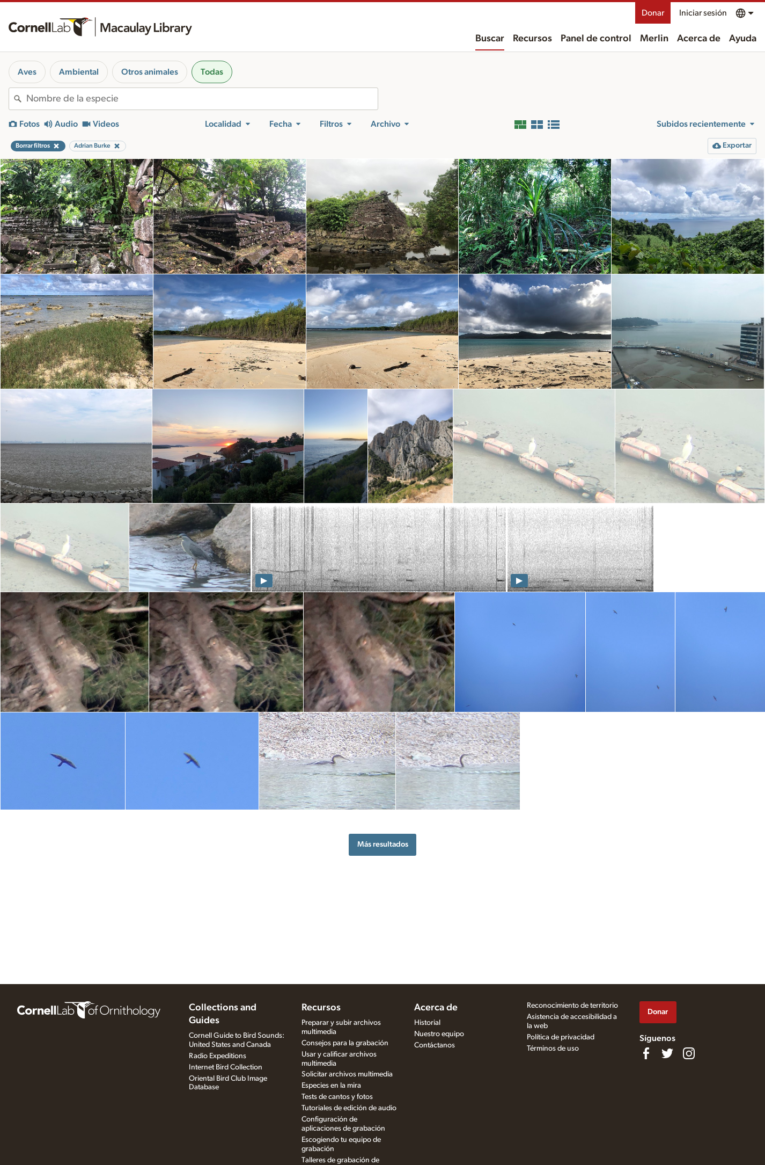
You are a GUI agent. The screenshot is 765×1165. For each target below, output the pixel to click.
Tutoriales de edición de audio (348, 1108)
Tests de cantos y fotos (337, 1097)
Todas (212, 72)
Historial (427, 1022)
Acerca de (698, 38)
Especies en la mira (331, 1085)
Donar (653, 13)
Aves (27, 72)
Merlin (654, 38)
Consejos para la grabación (344, 1043)
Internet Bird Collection (225, 1067)
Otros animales (149, 72)
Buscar (489, 38)
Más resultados (382, 844)
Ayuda (742, 38)
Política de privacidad (560, 1037)
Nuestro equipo (439, 1034)
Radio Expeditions (217, 1056)
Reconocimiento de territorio (572, 1005)
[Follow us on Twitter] (667, 1053)
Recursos (532, 38)
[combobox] (202, 99)
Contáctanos (434, 1045)
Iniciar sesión (703, 13)
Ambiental (79, 72)
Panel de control (596, 38)
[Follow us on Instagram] (688, 1053)
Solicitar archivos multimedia (347, 1074)
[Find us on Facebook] (645, 1053)
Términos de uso (553, 1048)
